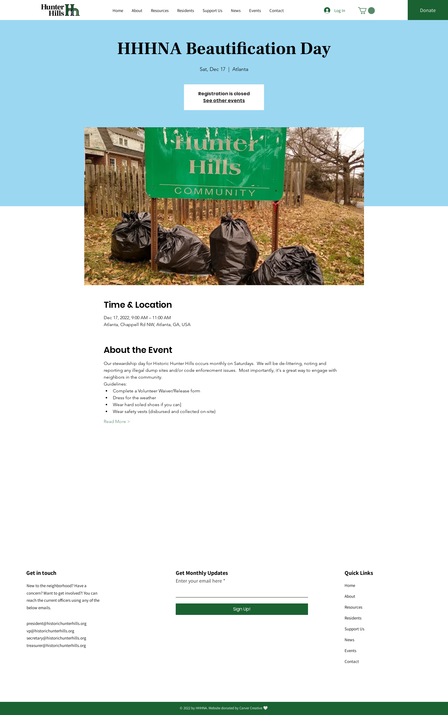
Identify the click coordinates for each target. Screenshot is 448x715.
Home (350, 585)
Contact (352, 661)
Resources (353, 607)
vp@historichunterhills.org (50, 630)
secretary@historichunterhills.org (56, 638)
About (350, 596)
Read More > (117, 421)
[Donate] (428, 10)
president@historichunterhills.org (57, 623)
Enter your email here (199, 580)
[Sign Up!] (242, 609)
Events (350, 650)
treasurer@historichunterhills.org (56, 645)
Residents (353, 618)
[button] (160, 10)
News (349, 639)
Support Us (354, 628)
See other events (224, 100)
